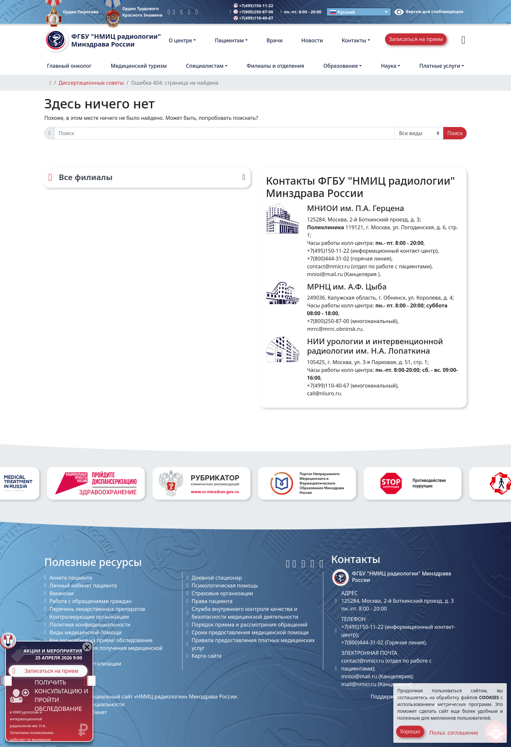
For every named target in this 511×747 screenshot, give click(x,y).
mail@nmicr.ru (358, 684)
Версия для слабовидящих (428, 11)
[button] (463, 40)
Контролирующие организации (89, 616)
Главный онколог (69, 65)
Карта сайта (207, 655)
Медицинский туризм (139, 65)
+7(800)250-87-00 (253, 12)
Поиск (455, 133)
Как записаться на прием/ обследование (101, 640)
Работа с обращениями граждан (91, 601)
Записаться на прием (416, 39)
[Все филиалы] (146, 177)
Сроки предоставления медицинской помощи (250, 632)
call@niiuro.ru (324, 393)
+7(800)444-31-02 (328, 258)
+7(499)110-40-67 (253, 18)
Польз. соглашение (454, 732)
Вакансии (62, 593)
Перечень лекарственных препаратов (97, 609)
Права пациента (212, 601)
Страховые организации (222, 593)
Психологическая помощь (225, 585)
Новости (312, 40)
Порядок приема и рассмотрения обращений (249, 624)
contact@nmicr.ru (328, 266)
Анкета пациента (71, 577)
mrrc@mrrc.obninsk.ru (334, 328)
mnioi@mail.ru (325, 274)
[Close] (87, 646)
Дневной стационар (217, 577)
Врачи (275, 40)
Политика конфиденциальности (90, 624)
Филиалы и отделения (275, 65)
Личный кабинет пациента (83, 585)
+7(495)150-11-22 (253, 5)
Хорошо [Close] (410, 731)
